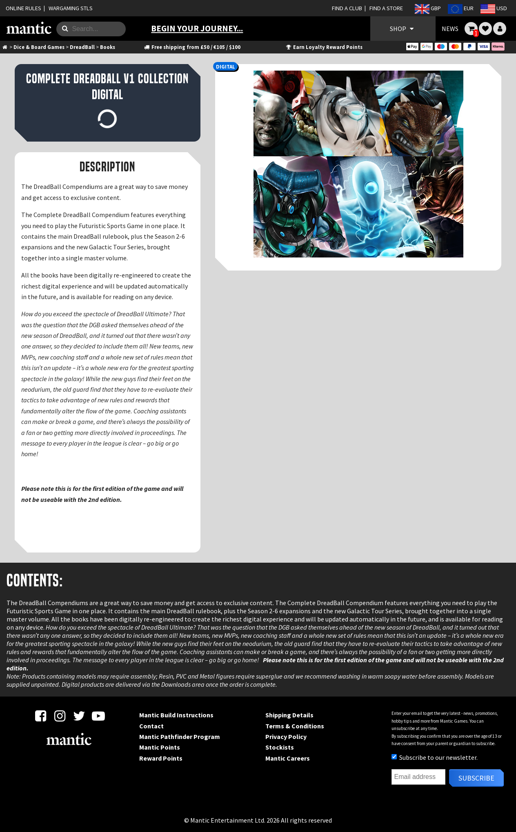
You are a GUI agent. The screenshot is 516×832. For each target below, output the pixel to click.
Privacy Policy (286, 736)
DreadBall (82, 47)
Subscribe (476, 778)
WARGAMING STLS (71, 8)
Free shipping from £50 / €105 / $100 (192, 47)
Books (107, 47)
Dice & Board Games (38, 47)
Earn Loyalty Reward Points (324, 47)
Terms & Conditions (294, 726)
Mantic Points (159, 747)
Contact (151, 726)
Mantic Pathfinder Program (179, 736)
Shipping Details (289, 715)
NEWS (450, 28)
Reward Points (160, 758)
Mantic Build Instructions (176, 715)
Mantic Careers (287, 758)
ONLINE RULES (23, 8)
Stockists (279, 747)
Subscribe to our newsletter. (434, 757)
